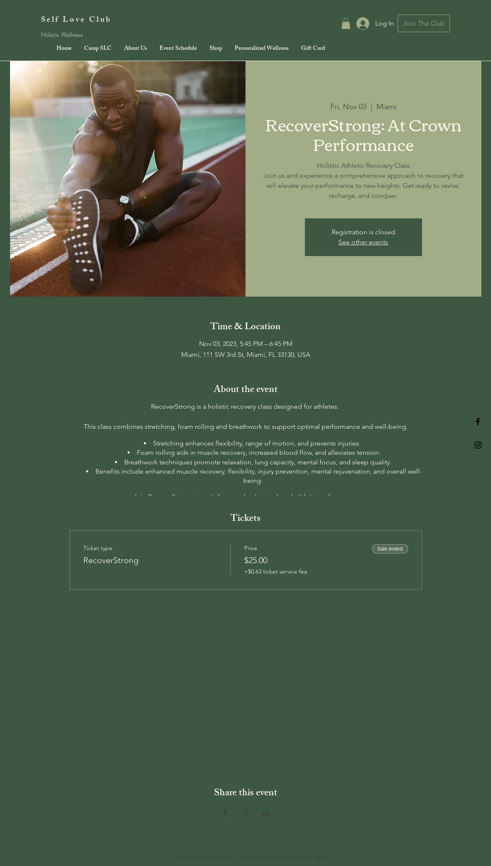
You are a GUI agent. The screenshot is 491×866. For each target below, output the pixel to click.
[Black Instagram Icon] (478, 445)
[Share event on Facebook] (225, 813)
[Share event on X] (246, 813)
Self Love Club (76, 20)
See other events (363, 242)
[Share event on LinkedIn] (266, 813)
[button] (345, 23)
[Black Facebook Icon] (478, 421)
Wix (321, 857)
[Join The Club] (424, 23)
